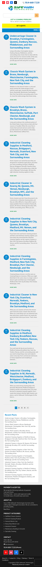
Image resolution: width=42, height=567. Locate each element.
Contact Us (12, 558)
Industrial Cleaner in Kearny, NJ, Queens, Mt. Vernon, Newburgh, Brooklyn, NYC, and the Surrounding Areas (22, 188)
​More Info (13, 64)
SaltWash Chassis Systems (13, 516)
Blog (18, 558)
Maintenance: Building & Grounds (15, 529)
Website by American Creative (21, 564)
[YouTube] (3, 2)
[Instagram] (7, 2)
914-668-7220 (32, 2)
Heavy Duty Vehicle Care (12, 524)
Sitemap (24, 558)
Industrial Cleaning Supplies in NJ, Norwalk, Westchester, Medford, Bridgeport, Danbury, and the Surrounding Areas (23, 376)
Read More (7, 509)
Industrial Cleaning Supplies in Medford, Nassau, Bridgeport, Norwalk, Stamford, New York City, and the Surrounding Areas (23, 150)
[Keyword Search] (19, 15)
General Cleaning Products (13, 519)
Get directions (9, 544)
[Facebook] (11, 2)
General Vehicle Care (11, 521)
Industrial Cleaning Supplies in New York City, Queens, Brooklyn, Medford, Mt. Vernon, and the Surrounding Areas (23, 224)
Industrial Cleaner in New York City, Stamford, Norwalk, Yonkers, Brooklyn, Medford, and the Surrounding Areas (23, 300)
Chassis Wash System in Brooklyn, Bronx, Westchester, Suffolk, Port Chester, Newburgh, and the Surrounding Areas (24, 112)
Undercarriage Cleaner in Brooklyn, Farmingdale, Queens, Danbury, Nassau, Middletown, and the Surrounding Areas (23, 41)
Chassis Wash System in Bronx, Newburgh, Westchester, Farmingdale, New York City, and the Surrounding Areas (24, 77)
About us (4, 558)
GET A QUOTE (20, 26)
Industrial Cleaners (10, 526)
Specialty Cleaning (10, 531)
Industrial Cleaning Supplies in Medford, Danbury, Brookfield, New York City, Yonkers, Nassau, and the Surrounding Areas (24, 337)
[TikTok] (15, 2)
